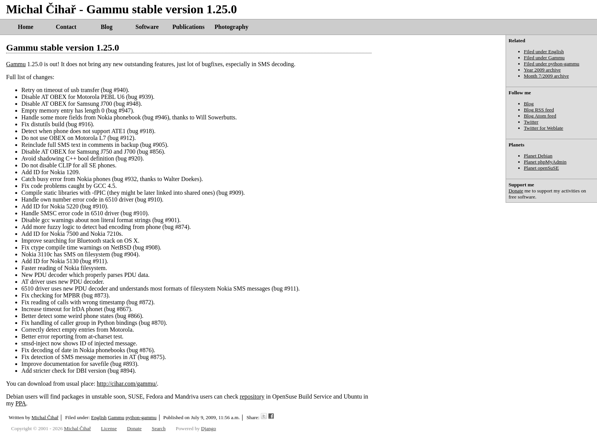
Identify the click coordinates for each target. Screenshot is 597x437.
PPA (20, 403)
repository (252, 396)
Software (147, 27)
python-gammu (141, 417)
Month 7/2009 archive (546, 76)
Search (159, 428)
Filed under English (544, 51)
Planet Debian (538, 156)
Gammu (16, 64)
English (99, 417)
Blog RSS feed (539, 110)
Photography (232, 27)
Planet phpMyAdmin (545, 162)
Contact (66, 27)
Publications (188, 27)
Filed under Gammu (544, 57)
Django (208, 428)
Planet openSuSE (541, 168)
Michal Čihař (45, 417)
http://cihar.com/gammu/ (127, 383)
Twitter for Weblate (543, 128)
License (109, 428)
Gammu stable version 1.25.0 (62, 47)
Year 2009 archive (542, 70)
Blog (106, 27)
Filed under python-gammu (551, 64)
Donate (516, 191)
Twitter (531, 122)
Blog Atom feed (540, 116)
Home (26, 27)
